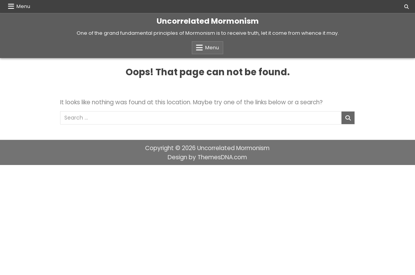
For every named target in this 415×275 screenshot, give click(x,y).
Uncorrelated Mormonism (208, 21)
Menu (23, 6)
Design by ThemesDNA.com (207, 157)
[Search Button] (406, 7)
